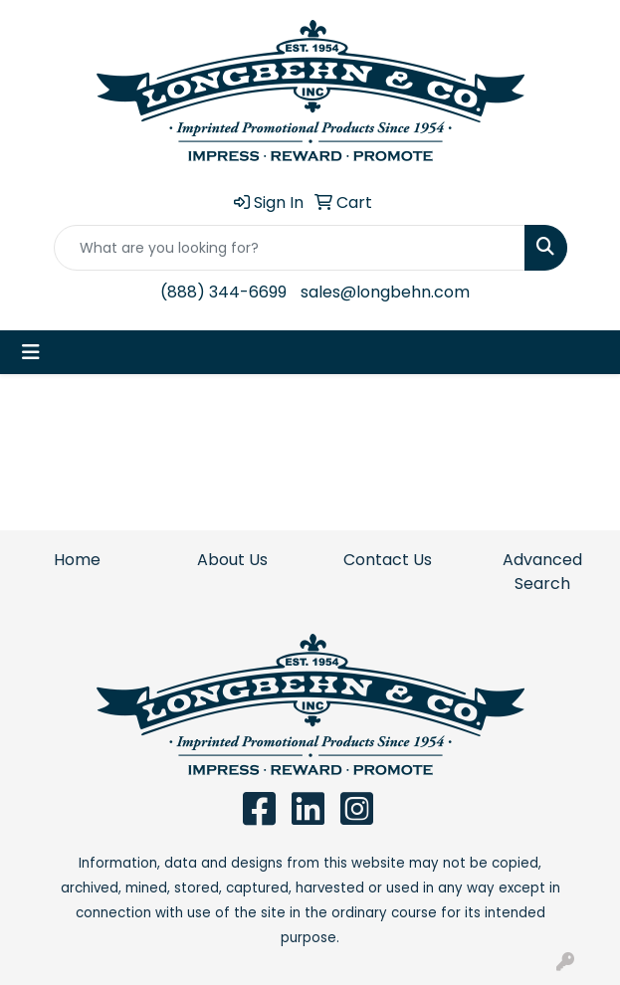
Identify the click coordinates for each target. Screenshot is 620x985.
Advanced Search (542, 571)
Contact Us (387, 559)
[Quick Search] (289, 248)
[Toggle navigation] (31, 352)
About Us (232, 559)
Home (77, 559)
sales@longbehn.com (385, 292)
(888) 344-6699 (223, 292)
